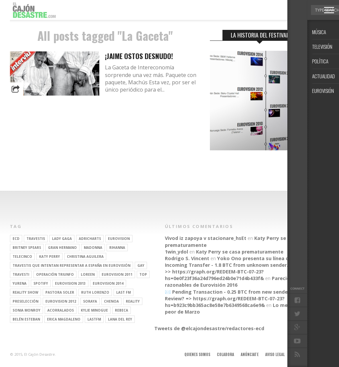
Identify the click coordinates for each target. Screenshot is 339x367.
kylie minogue (94, 310)
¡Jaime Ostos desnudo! (139, 55)
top (143, 274)
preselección (25, 301)
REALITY (133, 301)
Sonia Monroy (26, 310)
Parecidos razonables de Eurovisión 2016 (230, 281)
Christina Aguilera (85, 256)
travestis (35, 238)
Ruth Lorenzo (95, 292)
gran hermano (62, 247)
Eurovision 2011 (117, 274)
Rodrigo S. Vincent (187, 258)
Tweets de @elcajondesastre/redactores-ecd (209, 328)
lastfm (94, 319)
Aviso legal (275, 354)
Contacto (300, 354)
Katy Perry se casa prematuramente (239, 252)
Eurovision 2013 (70, 283)
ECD (16, 238)
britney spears (27, 247)
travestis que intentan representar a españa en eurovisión (71, 265)
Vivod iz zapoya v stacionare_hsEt (205, 238)
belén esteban (26, 319)
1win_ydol (176, 252)
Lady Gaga (62, 238)
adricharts (90, 238)
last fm (123, 292)
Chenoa (111, 301)
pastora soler (59, 292)
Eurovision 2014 (108, 283)
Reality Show (25, 292)
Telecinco (22, 256)
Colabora (225, 354)
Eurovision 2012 (60, 301)
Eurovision (119, 238)
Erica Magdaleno (63, 319)
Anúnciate (250, 354)
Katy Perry (49, 256)
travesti (21, 274)
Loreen (88, 274)
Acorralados (60, 310)
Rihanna (117, 247)
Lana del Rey (120, 319)
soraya (90, 301)
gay (140, 265)
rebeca (121, 310)
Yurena (19, 283)
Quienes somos (197, 354)
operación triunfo (55, 274)
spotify (40, 283)
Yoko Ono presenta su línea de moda (262, 258)
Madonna (93, 247)
